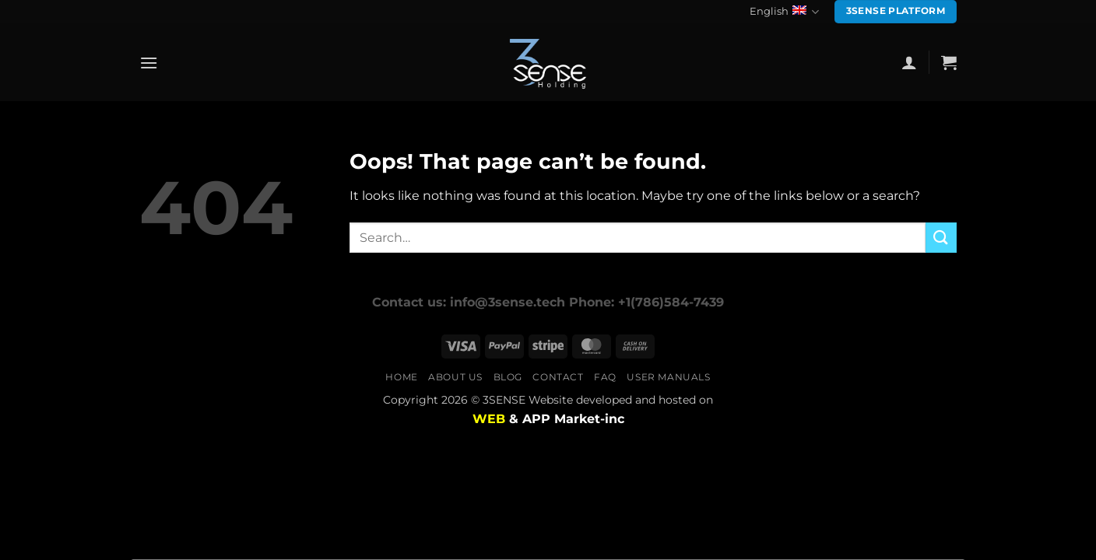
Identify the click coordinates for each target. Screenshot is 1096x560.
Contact (557, 377)
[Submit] (941, 237)
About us (455, 377)
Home (401, 377)
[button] (148, 63)
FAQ (605, 377)
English (784, 12)
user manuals (668, 377)
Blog (508, 377)
